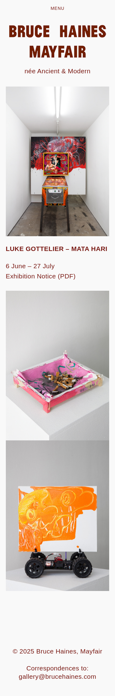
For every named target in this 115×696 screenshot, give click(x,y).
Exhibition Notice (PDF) (41, 276)
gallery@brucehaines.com (57, 676)
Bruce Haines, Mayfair (69, 651)
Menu (57, 8)
